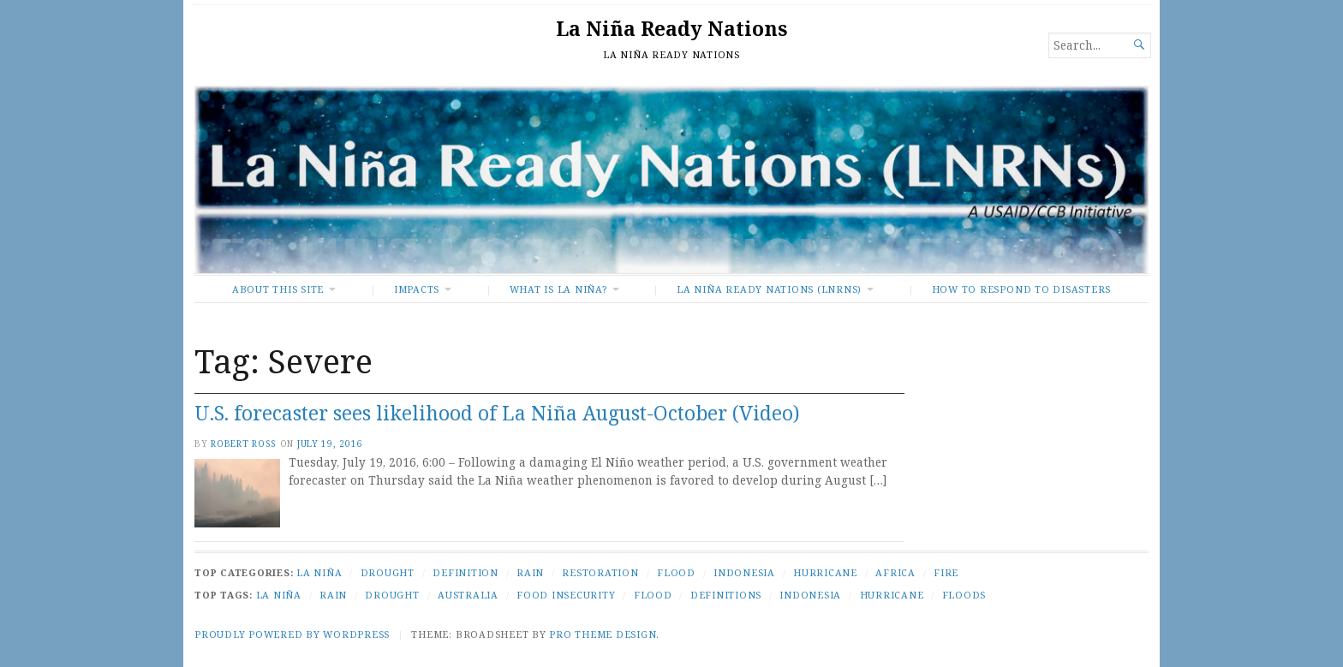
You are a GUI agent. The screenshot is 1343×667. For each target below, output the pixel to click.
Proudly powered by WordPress (292, 634)
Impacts (416, 289)
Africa (895, 572)
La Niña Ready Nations (671, 28)
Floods (964, 594)
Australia (468, 594)
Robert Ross (244, 444)
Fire (946, 572)
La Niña (319, 572)
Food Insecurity (565, 594)
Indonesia (744, 572)
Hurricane (825, 572)
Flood (676, 572)
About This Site (278, 289)
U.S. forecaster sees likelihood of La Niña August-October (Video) (497, 413)
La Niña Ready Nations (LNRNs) (769, 289)
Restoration (600, 572)
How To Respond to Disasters (1021, 289)
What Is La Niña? (558, 289)
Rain (530, 572)
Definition (465, 572)
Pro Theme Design (602, 634)
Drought (388, 572)
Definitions (725, 594)
